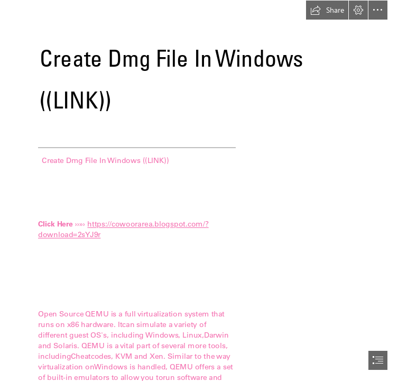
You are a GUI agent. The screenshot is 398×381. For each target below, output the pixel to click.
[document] (199, 190)
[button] (327, 10)
